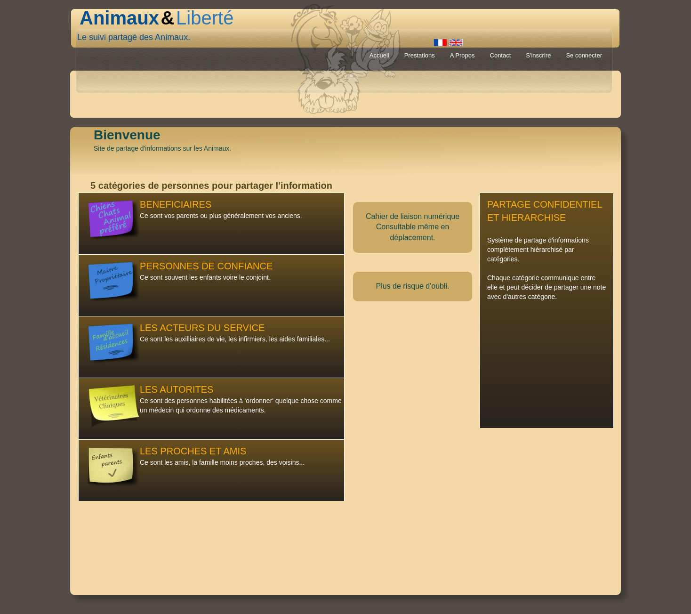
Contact (500, 55)
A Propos (462, 55)
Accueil (379, 55)
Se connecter (584, 55)
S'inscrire (538, 55)
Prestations (419, 55)
